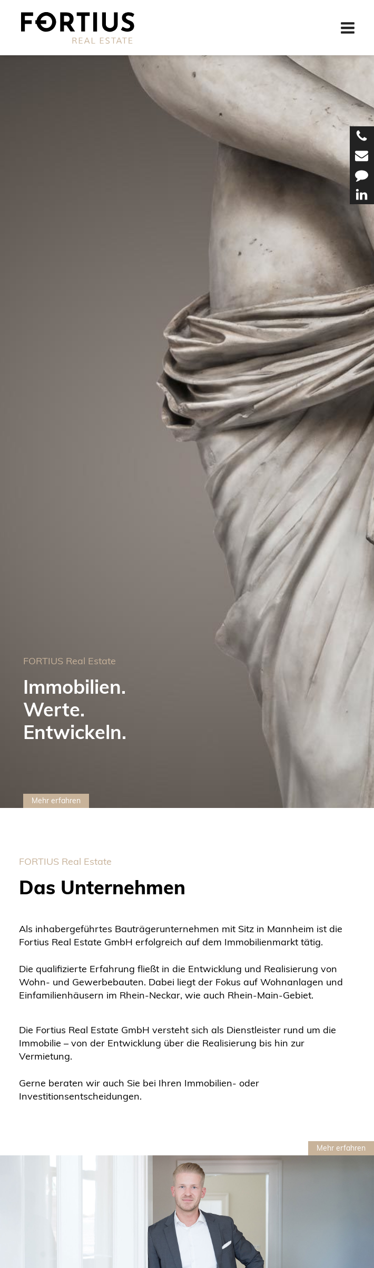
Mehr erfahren (56, 800)
